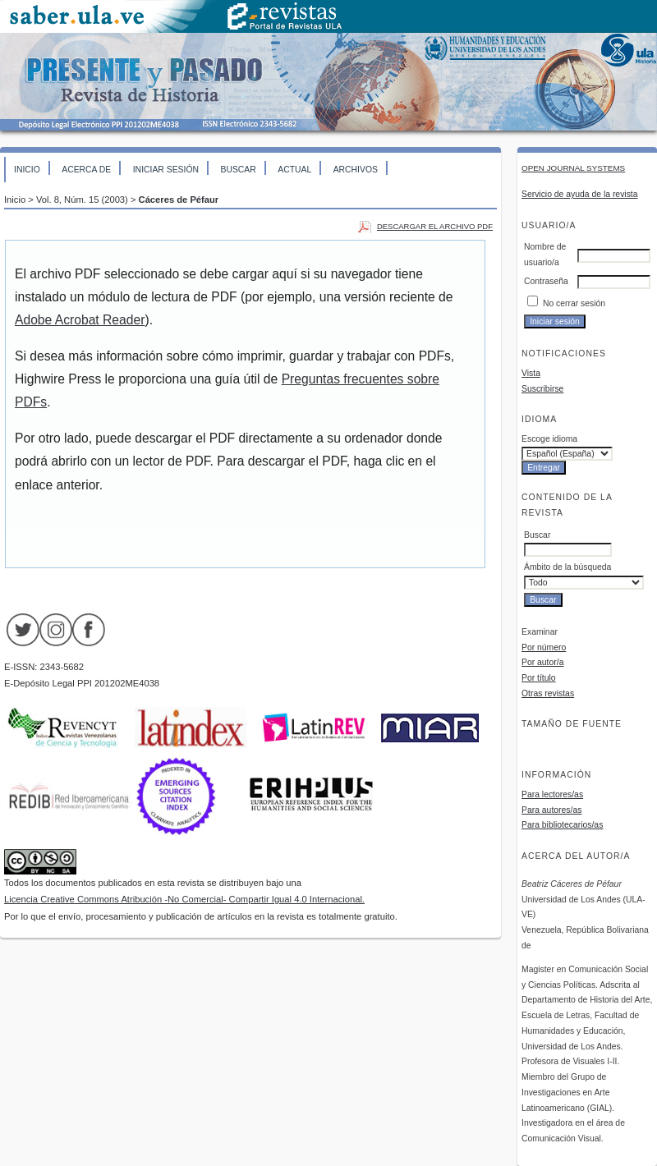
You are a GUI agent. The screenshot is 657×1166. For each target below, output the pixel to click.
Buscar (237, 169)
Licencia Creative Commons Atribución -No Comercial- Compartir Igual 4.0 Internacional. (184, 899)
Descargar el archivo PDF (435, 226)
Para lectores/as (552, 794)
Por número (543, 647)
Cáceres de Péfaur (179, 199)
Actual (294, 169)
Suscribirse (542, 388)
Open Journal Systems (573, 167)
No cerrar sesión (574, 303)
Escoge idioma (549, 438)
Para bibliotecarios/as (562, 824)
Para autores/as (551, 810)
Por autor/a (542, 662)
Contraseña (546, 281)
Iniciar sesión (166, 169)
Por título (538, 677)
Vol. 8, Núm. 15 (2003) (82, 199)
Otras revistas (547, 693)
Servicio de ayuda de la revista (579, 194)
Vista (530, 373)
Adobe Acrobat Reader (80, 320)
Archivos (355, 169)
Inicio (27, 169)
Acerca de (86, 169)
